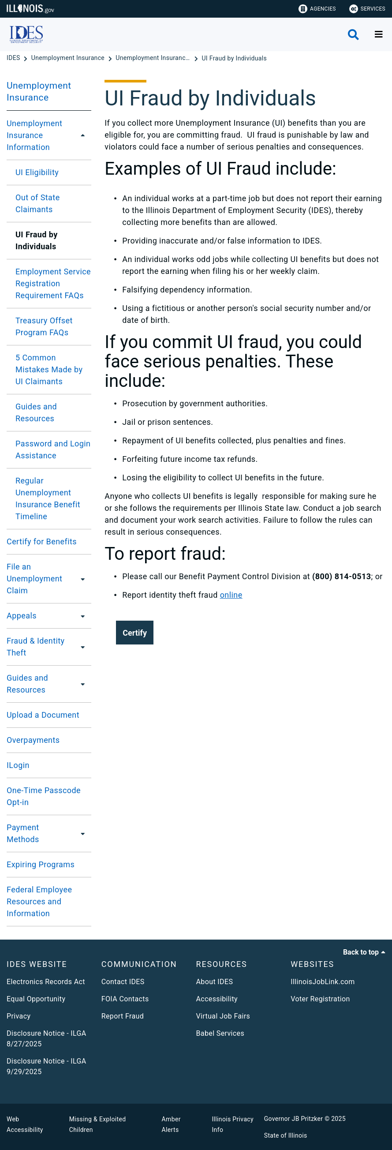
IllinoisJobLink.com (323, 982)
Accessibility (217, 999)
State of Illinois (285, 1135)
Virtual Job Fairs (223, 1016)
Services (367, 8)
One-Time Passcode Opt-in (44, 796)
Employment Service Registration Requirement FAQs (53, 283)
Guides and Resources (36, 412)
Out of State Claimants (37, 203)
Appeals (22, 615)
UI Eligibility (37, 172)
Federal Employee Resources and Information (39, 901)
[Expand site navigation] (378, 34)
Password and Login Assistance (52, 449)
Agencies (317, 8)
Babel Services (220, 1033)
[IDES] (14, 58)
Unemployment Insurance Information (34, 135)
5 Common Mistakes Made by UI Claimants (48, 369)
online (231, 594)
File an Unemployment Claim (34, 578)
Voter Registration (320, 999)
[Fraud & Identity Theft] (82, 646)
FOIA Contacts (125, 999)
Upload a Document (43, 714)
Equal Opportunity (36, 999)
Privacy (18, 1016)
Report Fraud (122, 1016)
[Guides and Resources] (82, 683)
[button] (134, 632)
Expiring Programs (41, 864)
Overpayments (33, 740)
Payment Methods (23, 833)
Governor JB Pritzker (293, 1118)
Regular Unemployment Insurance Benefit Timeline (47, 498)
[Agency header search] (353, 34)
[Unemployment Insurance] (68, 58)
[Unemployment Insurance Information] (154, 58)
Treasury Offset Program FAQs (44, 326)
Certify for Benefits (42, 541)
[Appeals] (80, 615)
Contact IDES (123, 982)
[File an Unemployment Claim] (83, 578)
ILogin (18, 765)
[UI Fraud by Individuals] (234, 58)
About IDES (214, 982)
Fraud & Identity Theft (36, 646)
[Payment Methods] (81, 833)
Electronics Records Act (46, 982)
